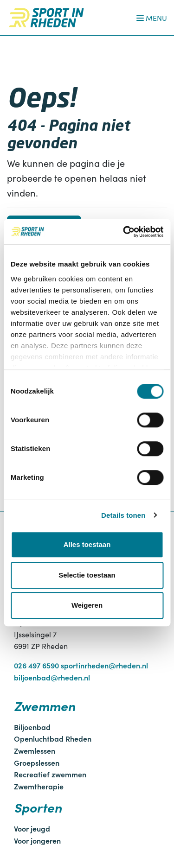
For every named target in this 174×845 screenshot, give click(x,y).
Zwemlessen (34, 750)
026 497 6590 (36, 665)
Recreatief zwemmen (50, 774)
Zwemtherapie (39, 786)
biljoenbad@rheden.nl (52, 677)
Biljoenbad (32, 727)
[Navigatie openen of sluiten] (150, 18)
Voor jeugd (32, 828)
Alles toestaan (87, 544)
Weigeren (87, 605)
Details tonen (123, 515)
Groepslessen (36, 762)
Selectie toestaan (87, 575)
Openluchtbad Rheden (52, 738)
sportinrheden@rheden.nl (104, 665)
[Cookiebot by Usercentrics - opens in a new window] (123, 232)
